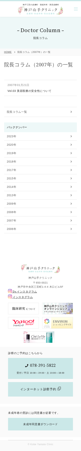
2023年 (11, 136)
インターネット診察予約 (38, 389)
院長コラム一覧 (17, 111)
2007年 (11, 220)
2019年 (11, 153)
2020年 (11, 144)
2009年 (11, 203)
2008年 (11, 212)
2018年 (11, 161)
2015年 (11, 178)
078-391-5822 (43, 365)
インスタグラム (20, 297)
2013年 (11, 195)
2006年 (11, 228)
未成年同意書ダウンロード (40, 424)
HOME (8, 52)
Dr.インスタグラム (22, 292)
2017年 (11, 170)
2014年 (11, 186)
